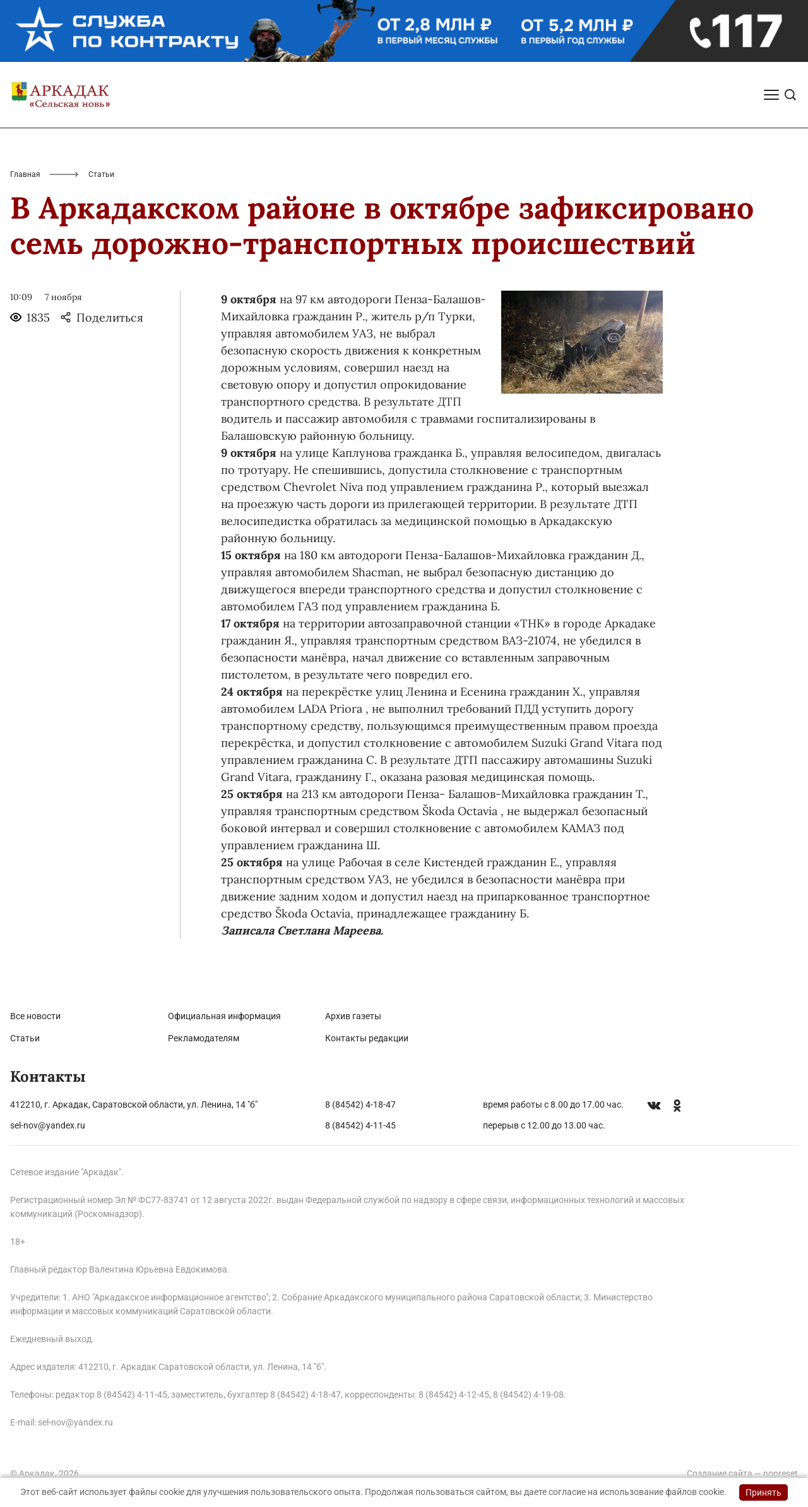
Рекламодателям (203, 1038)
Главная (25, 174)
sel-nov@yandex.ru (47, 1125)
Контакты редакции (366, 1038)
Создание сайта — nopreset (742, 1473)
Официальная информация (224, 1016)
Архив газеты (353, 1016)
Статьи (25, 1038)
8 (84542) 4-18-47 (360, 1104)
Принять (763, 1492)
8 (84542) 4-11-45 (360, 1125)
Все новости (35, 1016)
